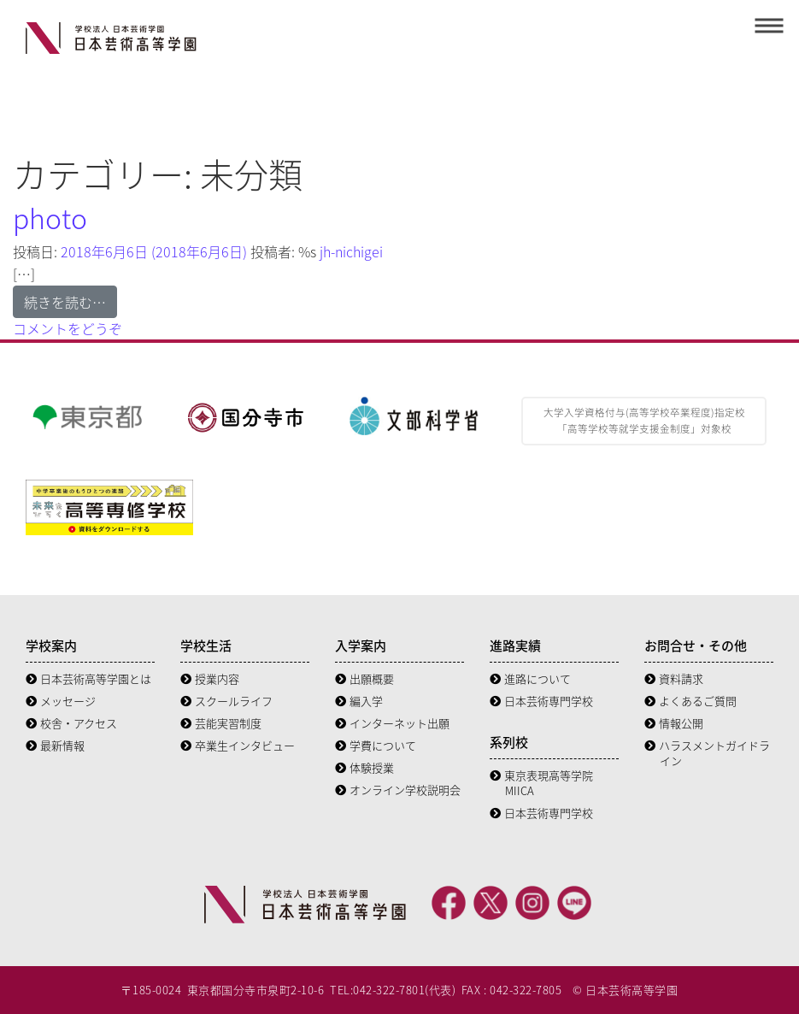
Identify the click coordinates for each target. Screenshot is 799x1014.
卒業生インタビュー (237, 745)
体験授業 (364, 767)
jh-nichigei (349, 251)
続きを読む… (65, 302)
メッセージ (61, 701)
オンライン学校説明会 (398, 789)
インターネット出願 (392, 723)
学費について (375, 745)
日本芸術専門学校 (541, 701)
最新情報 (55, 745)
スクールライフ (226, 701)
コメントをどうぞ (67, 328)
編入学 (359, 701)
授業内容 (209, 678)
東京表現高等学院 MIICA (541, 783)
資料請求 (673, 678)
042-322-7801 (389, 990)
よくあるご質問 (690, 701)
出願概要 (364, 678)
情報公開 (673, 723)
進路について (530, 678)
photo (50, 217)
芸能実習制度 (220, 723)
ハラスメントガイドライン (707, 753)
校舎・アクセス (71, 723)
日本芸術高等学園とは (88, 678)
